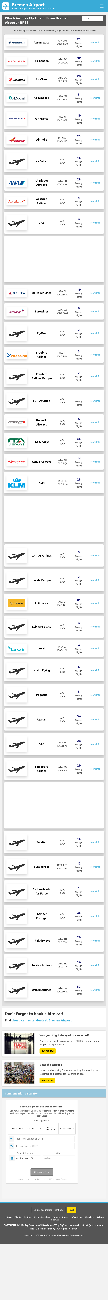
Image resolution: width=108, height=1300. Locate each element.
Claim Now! (48, 1070)
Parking (56, 1237)
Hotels (65, 1237)
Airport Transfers (42, 1237)
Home (9, 1237)
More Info (95, 42)
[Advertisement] (54, 259)
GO (72, 1229)
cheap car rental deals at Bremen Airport (42, 1039)
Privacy (100, 1237)
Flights (18, 1237)
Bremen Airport (33, 6)
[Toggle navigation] (101, 6)
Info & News (76, 1237)
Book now (47, 1100)
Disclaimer (89, 1237)
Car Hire (27, 1237)
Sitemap (55, 1239)
